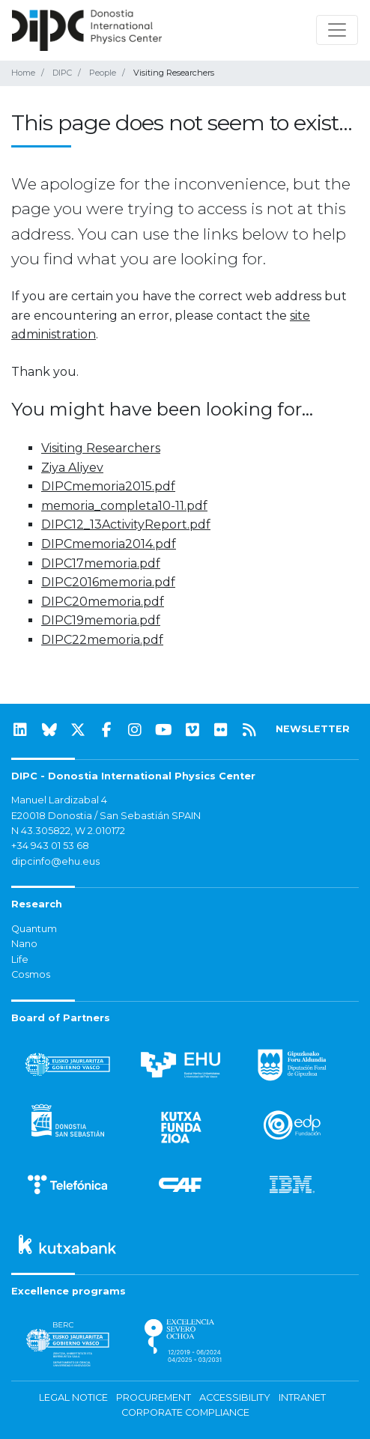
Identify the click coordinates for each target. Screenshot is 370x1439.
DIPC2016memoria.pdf (108, 582)
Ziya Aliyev (72, 467)
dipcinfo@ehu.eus (55, 861)
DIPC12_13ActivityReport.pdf (125, 524)
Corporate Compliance (185, 1412)
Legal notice (73, 1397)
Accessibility (234, 1397)
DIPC (62, 72)
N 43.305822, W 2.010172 (68, 830)
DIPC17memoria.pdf (100, 563)
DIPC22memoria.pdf (102, 640)
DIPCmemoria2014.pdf (108, 544)
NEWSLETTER (313, 728)
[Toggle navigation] (337, 30)
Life (19, 959)
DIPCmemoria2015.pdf (108, 486)
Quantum (34, 928)
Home (23, 72)
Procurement (153, 1397)
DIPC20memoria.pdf (102, 601)
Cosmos (30, 974)
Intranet (302, 1397)
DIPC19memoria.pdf (100, 620)
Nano (24, 943)
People (102, 72)
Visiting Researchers (100, 448)
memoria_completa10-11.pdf (124, 506)
